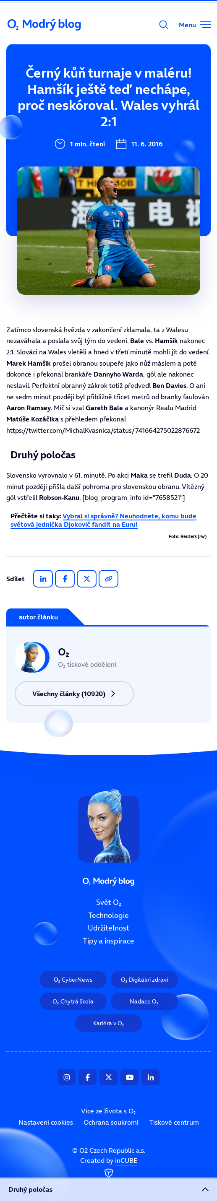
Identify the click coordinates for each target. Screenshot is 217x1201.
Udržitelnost (108, 928)
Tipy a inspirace (108, 941)
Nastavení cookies (45, 1122)
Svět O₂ (53, 78)
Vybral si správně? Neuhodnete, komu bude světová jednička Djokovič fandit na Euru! (103, 519)
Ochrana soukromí (111, 1122)
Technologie (108, 915)
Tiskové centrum (174, 1122)
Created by (108, 1168)
